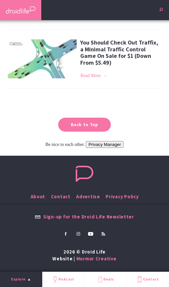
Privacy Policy (122, 196)
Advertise (88, 196)
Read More (90, 75)
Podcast (63, 279)
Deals (105, 279)
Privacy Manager (104, 144)
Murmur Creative (96, 258)
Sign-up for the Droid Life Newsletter (84, 217)
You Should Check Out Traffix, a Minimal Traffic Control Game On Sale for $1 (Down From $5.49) (119, 52)
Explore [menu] (18, 279)
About (38, 196)
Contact (147, 279)
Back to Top (84, 124)
